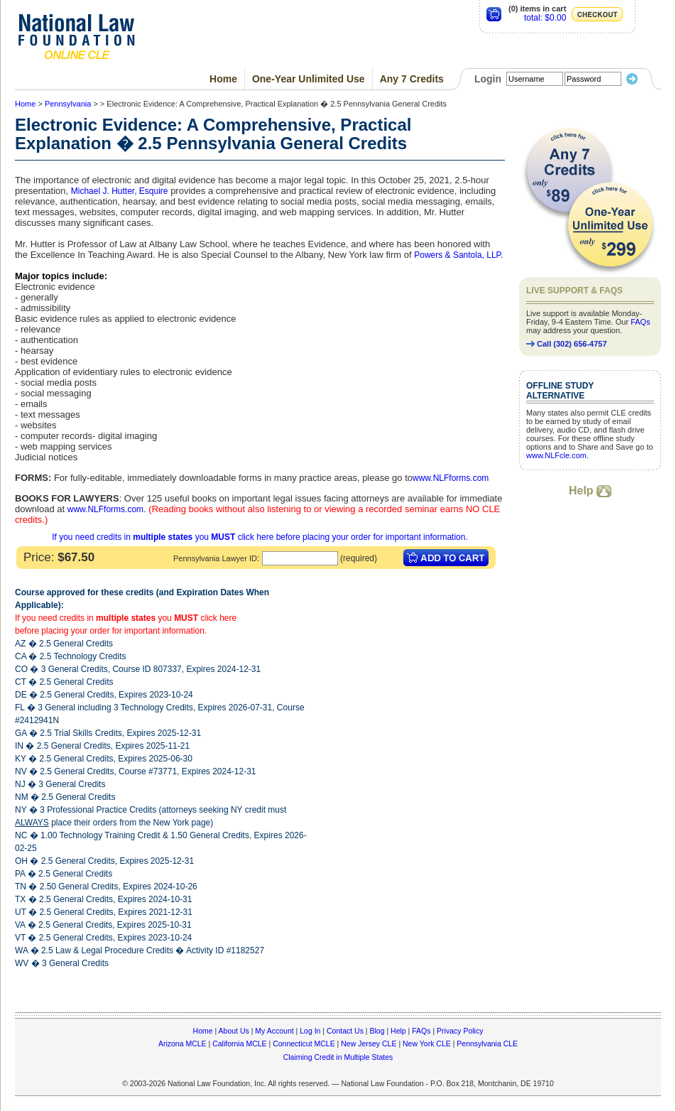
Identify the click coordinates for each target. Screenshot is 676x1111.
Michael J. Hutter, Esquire (119, 191)
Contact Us (345, 1030)
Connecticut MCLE (304, 1043)
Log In (310, 1030)
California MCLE (239, 1043)
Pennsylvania (68, 103)
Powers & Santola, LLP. (458, 255)
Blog (376, 1030)
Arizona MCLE (182, 1043)
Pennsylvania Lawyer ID (215, 558)
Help (590, 490)
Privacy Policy (460, 1030)
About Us (234, 1030)
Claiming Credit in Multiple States (338, 1057)
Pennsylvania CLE (487, 1043)
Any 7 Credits (412, 79)
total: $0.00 (545, 18)
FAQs (640, 322)
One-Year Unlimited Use (308, 79)
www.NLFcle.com (556, 455)
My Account (274, 1030)
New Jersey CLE (368, 1043)
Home (223, 79)
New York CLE (427, 1043)
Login (487, 79)
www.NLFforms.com (451, 478)
